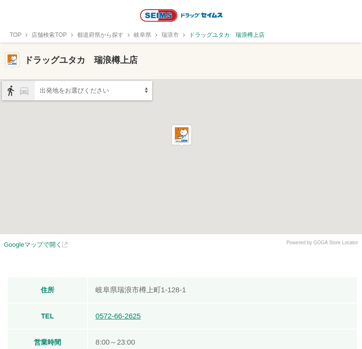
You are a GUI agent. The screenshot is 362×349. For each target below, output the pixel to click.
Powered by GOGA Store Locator (322, 242)
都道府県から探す (100, 35)
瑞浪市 (170, 35)
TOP (15, 35)
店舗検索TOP (48, 35)
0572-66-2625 (118, 316)
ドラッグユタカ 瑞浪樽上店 (227, 35)
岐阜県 (142, 35)
